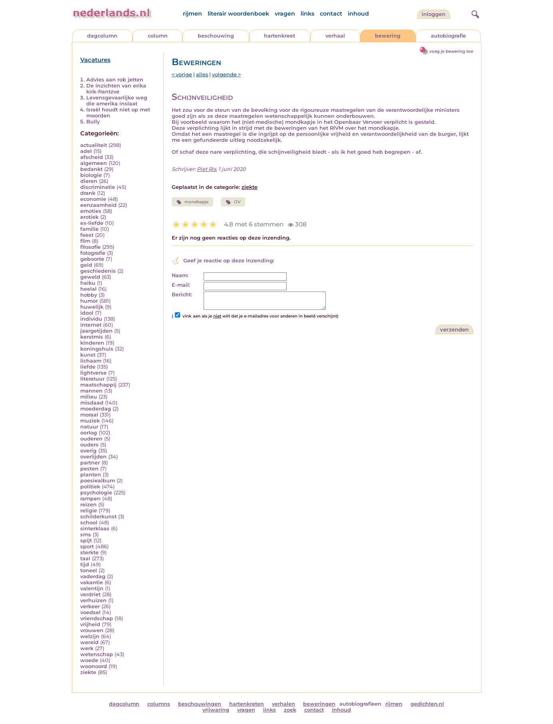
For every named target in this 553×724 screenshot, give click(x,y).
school (88, 523)
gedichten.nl (427, 704)
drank (87, 193)
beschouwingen (199, 704)
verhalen (283, 704)
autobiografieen (360, 704)
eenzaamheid (98, 205)
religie (88, 511)
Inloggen (434, 14)
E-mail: (181, 285)
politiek (90, 487)
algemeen (93, 163)
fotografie (92, 253)
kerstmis (91, 337)
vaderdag (92, 576)
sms (85, 535)
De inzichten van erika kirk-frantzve (116, 89)
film (85, 241)
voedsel (90, 612)
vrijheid (90, 624)
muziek (90, 421)
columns (158, 704)
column (158, 36)
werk (86, 648)
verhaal (335, 36)
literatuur (92, 379)
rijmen (192, 13)
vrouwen (91, 630)
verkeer (90, 606)
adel (86, 151)
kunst (87, 355)
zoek (290, 710)
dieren (88, 181)
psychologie (96, 493)
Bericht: (182, 295)
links (307, 13)
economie (93, 199)
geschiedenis (98, 271)
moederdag (95, 409)
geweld (90, 277)
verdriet (90, 594)
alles (202, 74)
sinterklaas (94, 529)
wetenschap (96, 654)
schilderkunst (98, 517)
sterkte (89, 552)
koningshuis (96, 349)
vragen (285, 13)
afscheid (91, 157)
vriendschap (96, 618)
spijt (86, 540)
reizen (88, 505)
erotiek (89, 217)
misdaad (91, 403)
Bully (93, 122)
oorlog (88, 433)
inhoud (358, 13)
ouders (89, 445)
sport (87, 546)
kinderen (92, 343)
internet (90, 325)
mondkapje (192, 202)
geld (86, 265)
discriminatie (97, 187)
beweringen (319, 704)
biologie (91, 175)
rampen (90, 499)
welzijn (89, 636)
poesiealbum (97, 481)
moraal (89, 415)
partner (90, 463)
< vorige (182, 74)
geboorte (92, 259)
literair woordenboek (238, 13)
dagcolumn (102, 36)
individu (91, 319)
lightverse (93, 373)
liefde (87, 367)
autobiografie (448, 36)
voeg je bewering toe (451, 51)
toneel (88, 570)
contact (331, 13)
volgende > (226, 74)
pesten (89, 469)
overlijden (93, 457)
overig (88, 451)
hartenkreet (279, 36)
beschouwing (216, 36)
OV (233, 202)
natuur (89, 427)
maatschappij (98, 385)
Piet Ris (206, 169)
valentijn (91, 588)
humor (89, 301)
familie (89, 229)
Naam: (180, 275)
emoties (90, 211)
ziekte (88, 672)
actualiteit (93, 145)
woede (89, 660)
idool (86, 313)
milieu (88, 397)
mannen (91, 391)
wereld (89, 642)
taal (85, 558)
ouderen (91, 439)
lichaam (90, 361)
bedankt (91, 169)
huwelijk (91, 307)
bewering (387, 36)
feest (86, 235)
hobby (88, 295)
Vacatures (95, 59)
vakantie (91, 582)
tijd (84, 564)
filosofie (90, 247)
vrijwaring (215, 710)
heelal (88, 289)
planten (90, 475)
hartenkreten (246, 704)
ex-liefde (91, 223)
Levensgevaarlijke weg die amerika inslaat (116, 101)
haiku (87, 283)
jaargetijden (96, 331)
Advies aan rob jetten (114, 80)
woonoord (93, 666)
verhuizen (93, 600)
